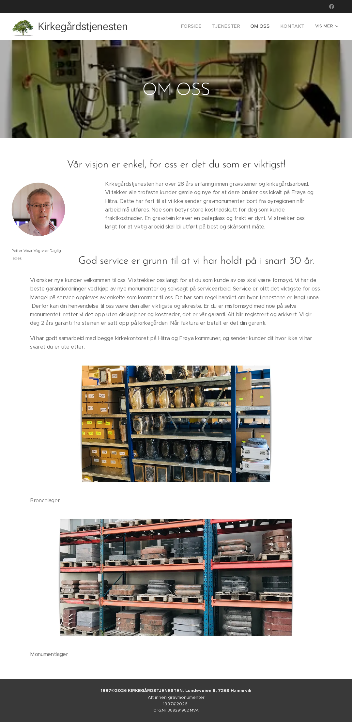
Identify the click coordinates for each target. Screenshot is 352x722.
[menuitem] (164, 26)
